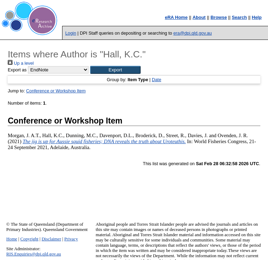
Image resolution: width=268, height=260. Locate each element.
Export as (17, 69)
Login (70, 33)
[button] (115, 70)
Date (156, 79)
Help (257, 17)
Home (11, 239)
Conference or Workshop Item (55, 90)
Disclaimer (51, 239)
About (199, 17)
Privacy (71, 239)
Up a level (21, 63)
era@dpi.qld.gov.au (192, 33)
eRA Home (176, 17)
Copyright (29, 239)
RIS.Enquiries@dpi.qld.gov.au (33, 254)
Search (239, 17)
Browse (218, 17)
